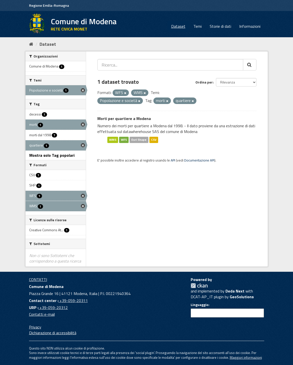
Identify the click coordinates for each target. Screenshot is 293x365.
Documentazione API (199, 160)
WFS (124, 139)
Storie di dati (220, 26)
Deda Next (234, 291)
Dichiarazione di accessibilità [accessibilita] (52, 333)
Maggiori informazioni (246, 357)
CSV (153, 139)
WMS (112, 139)
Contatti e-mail (42, 314)
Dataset (178, 26)
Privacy (35, 327)
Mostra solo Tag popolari (52, 155)
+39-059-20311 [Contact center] (73, 301)
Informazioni (249, 26)
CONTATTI (38, 279)
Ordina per (204, 82)
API (173, 160)
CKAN (199, 285)
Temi (197, 26)
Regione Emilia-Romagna (49, 5)
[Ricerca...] (170, 64)
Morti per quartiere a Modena (124, 119)
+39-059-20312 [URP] (53, 307)
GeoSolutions (242, 297)
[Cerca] (249, 64)
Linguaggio (199, 304)
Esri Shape (138, 139)
